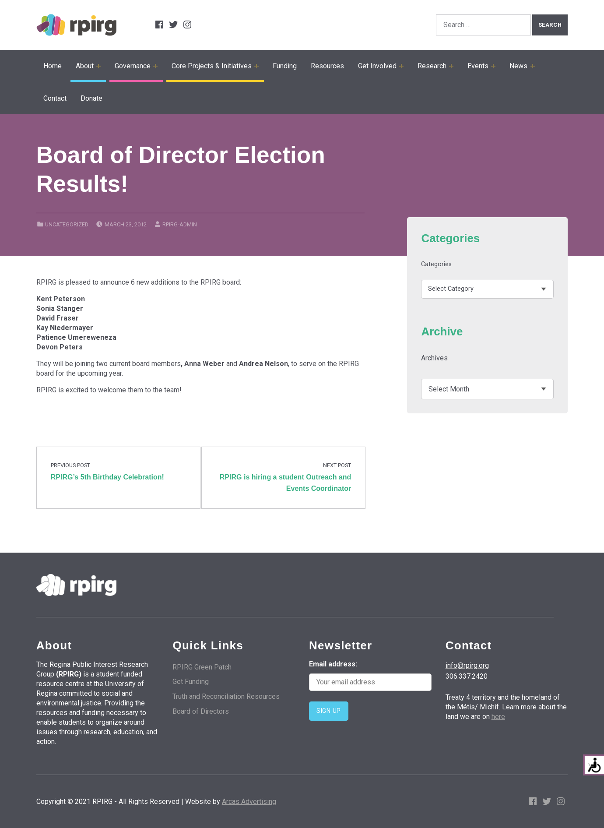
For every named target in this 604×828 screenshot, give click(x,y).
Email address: (370, 675)
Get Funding (190, 681)
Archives (434, 358)
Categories (436, 264)
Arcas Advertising (249, 801)
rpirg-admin (179, 224)
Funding (285, 66)
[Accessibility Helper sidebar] (593, 764)
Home (52, 66)
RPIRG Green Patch (202, 667)
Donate (91, 98)
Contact (55, 98)
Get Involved (377, 66)
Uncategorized (66, 224)
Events (477, 66)
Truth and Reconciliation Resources (226, 696)
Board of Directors (200, 711)
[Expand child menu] (98, 66)
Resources (327, 66)
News (518, 66)
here (498, 716)
